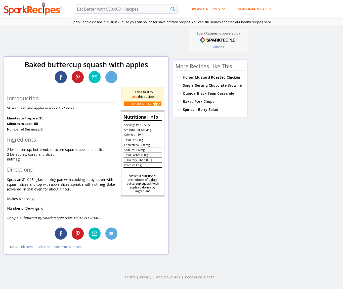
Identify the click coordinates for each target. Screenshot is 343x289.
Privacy (145, 277)
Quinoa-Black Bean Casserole (208, 93)
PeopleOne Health (200, 277)
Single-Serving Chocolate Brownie (212, 85)
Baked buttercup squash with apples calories (143, 183)
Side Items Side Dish (68, 247)
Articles (218, 47)
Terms (129, 277)
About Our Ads (168, 277)
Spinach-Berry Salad (200, 109)
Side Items (27, 247)
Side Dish (44, 247)
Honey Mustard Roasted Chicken (211, 77)
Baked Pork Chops (198, 101)
